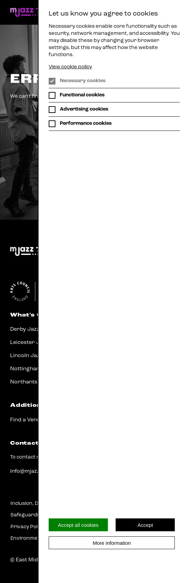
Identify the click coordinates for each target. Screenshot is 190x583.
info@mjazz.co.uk (32, 471)
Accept (145, 525)
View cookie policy (70, 67)
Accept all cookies (78, 525)
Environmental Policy (36, 538)
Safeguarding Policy (34, 515)
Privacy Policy (27, 527)
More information (112, 543)
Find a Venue (26, 420)
